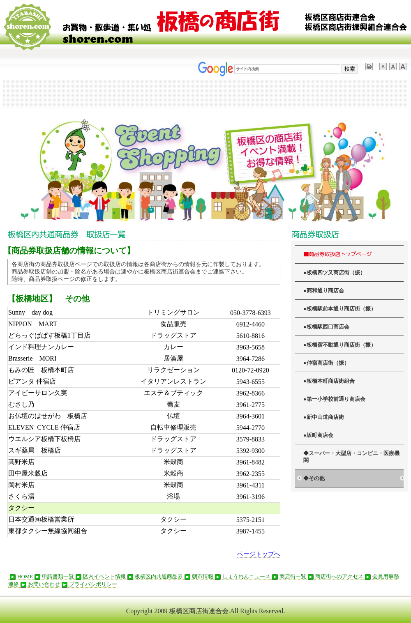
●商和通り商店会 (323, 291)
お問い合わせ (39, 584)
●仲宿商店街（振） (326, 363)
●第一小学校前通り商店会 (334, 399)
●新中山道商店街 (323, 417)
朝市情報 (198, 576)
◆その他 (314, 478)
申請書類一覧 (53, 576)
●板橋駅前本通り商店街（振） (339, 309)
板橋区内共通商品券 (154, 576)
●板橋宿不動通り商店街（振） (339, 345)
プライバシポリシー (88, 584)
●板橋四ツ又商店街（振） (334, 273)
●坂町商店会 (318, 435)
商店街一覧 (288, 576)
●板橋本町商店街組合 (329, 381)
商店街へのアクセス (334, 576)
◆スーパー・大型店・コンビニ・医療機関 (351, 457)
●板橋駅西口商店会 (326, 327)
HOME (20, 576)
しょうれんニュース (241, 576)
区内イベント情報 (100, 576)
